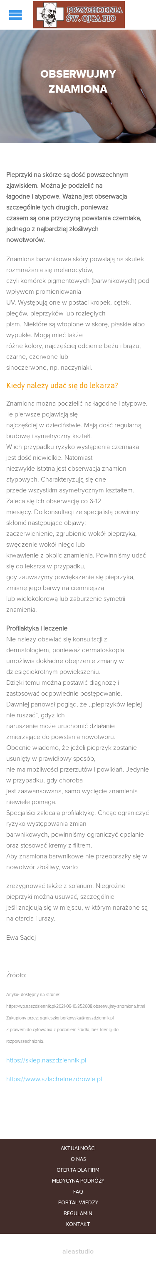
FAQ (78, 1191)
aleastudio (78, 1251)
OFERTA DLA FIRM (78, 1170)
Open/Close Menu (16, 14)
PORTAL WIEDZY (78, 1202)
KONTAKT (78, 1224)
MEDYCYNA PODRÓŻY (78, 1181)
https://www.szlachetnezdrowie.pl (54, 1079)
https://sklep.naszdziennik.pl (46, 1060)
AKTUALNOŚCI (78, 1148)
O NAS (78, 1159)
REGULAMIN (78, 1213)
